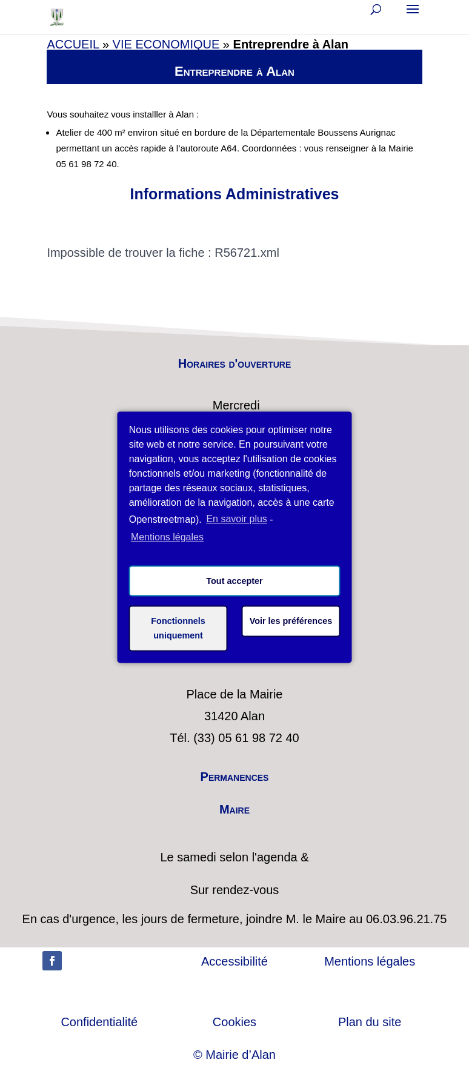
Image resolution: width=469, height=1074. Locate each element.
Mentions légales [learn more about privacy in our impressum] (167, 537)
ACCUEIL (73, 44)
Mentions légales (369, 961)
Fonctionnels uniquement (178, 628)
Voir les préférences (291, 621)
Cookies (234, 1022)
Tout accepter (234, 581)
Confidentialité (99, 1022)
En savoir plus (236, 519)
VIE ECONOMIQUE (166, 44)
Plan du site (370, 1022)
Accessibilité (234, 961)
